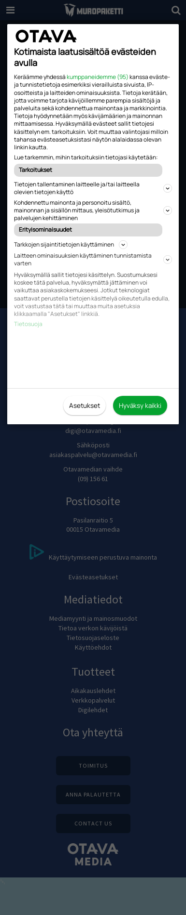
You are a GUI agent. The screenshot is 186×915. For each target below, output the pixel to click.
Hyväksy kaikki (140, 405)
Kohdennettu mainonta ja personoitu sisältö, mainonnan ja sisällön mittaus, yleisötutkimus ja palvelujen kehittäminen (93, 210)
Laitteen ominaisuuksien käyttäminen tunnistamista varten (93, 259)
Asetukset (84, 405)
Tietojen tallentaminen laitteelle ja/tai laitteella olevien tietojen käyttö (93, 188)
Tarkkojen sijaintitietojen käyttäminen (71, 244)
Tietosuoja (28, 324)
